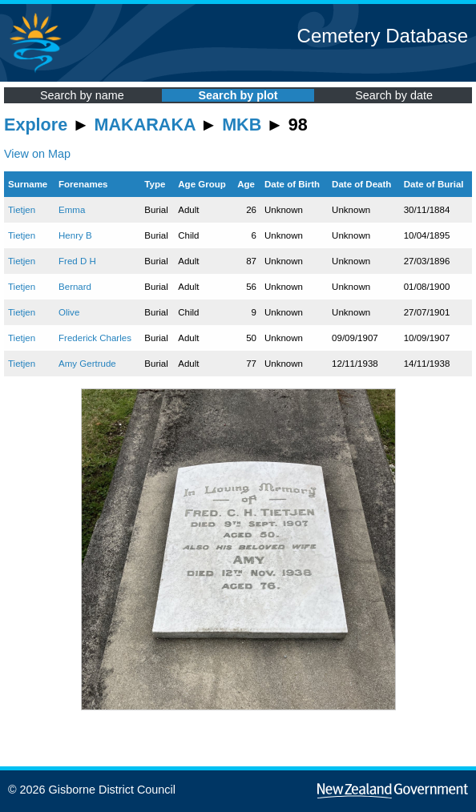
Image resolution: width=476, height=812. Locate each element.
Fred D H (77, 261)
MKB (241, 125)
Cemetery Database (382, 35)
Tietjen (21, 210)
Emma (71, 210)
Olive (68, 312)
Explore (35, 125)
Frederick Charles (94, 338)
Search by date (394, 95)
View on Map (37, 153)
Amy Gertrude (87, 363)
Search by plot (237, 95)
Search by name (82, 95)
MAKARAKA (145, 125)
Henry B (75, 235)
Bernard (74, 286)
